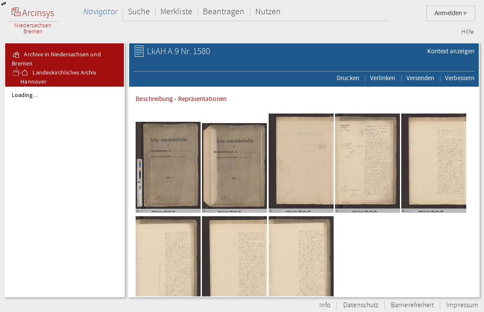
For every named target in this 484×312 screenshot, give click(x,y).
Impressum (462, 305)
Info (325, 305)
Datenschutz (360, 305)
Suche (139, 11)
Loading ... (25, 95)
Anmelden (451, 13)
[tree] (64, 191)
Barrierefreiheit (412, 305)
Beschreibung (154, 98)
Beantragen (224, 11)
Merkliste (176, 11)
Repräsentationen (202, 98)
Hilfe (467, 32)
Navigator (100, 11)
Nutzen (268, 11)
